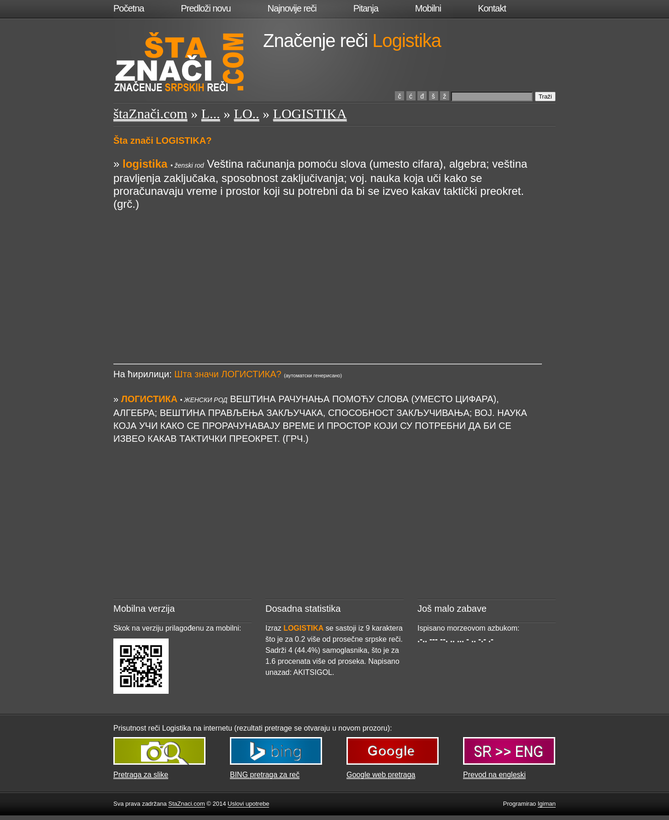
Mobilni (428, 8)
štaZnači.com (150, 113)
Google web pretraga (380, 775)
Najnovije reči (292, 8)
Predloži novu (205, 8)
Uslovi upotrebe (248, 803)
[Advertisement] (327, 275)
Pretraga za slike (140, 775)
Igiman (547, 803)
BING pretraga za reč (264, 775)
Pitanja (365, 8)
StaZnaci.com (186, 803)
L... (210, 113)
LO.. (246, 113)
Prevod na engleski (494, 775)
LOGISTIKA (310, 113)
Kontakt (492, 8)
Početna (128, 8)
